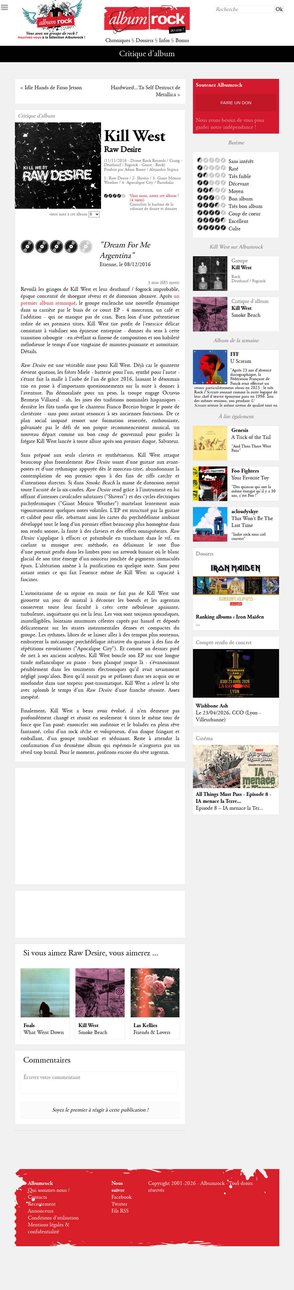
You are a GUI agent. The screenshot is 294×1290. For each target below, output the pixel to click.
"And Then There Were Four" (251, 448)
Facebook (121, 1197)
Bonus (182, 40)
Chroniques (117, 40)
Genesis (239, 430)
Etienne (108, 264)
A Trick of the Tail (251, 437)
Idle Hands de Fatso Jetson (53, 87)
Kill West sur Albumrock (236, 247)
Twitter (119, 1204)
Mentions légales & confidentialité (48, 1228)
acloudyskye (244, 511)
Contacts (37, 1197)
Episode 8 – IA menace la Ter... (229, 808)
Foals (29, 1025)
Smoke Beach (92, 1032)
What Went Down (44, 1032)
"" (235, 392)
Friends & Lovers (152, 1032)
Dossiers (144, 40)
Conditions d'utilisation (53, 1218)
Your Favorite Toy (250, 478)
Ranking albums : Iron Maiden (230, 617)
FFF (234, 354)
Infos (164, 40)
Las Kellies (145, 1025)
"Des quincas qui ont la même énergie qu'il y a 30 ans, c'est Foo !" (253, 491)
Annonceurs (40, 1211)
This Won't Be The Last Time (252, 522)
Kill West (134, 136)
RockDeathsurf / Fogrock (248, 279)
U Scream (240, 361)
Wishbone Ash (212, 706)
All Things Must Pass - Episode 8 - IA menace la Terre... (233, 798)
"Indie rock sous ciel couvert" (248, 537)
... (198, 624)
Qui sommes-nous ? (49, 1190)
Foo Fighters (245, 471)
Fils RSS (120, 1211)
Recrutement (42, 1204)
